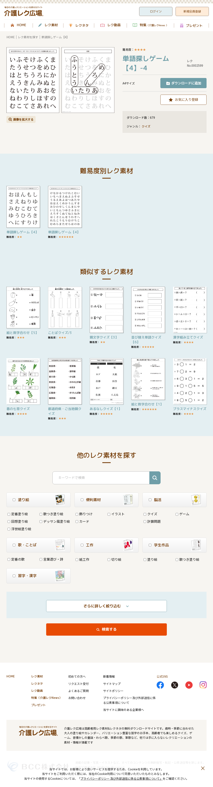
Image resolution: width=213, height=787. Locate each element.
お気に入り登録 (186, 99)
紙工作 (82, 559)
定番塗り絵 (17, 513)
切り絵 (114, 559)
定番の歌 (16, 559)
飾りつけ (84, 513)
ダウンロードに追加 (186, 82)
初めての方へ (77, 676)
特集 (154, 25)
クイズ (146, 126)
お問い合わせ (77, 698)
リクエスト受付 (78, 684)
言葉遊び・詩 (51, 559)
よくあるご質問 (78, 691)
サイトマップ (112, 684)
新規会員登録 (192, 11)
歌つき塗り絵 (51, 513)
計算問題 (152, 521)
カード (82, 521)
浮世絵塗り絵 (19, 528)
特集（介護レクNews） (46, 698)
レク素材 (51, 25)
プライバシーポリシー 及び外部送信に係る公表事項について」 (121, 778)
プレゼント (194, 25)
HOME (21, 25)
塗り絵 (150, 559)
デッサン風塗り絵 (55, 521)
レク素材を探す (28, 37)
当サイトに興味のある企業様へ (123, 710)
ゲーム (182, 513)
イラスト (116, 513)
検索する (109, 629)
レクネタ (82, 25)
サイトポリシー (113, 691)
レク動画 (114, 25)
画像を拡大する (23, 119)
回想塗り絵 (17, 521)
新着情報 (109, 676)
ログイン (156, 11)
